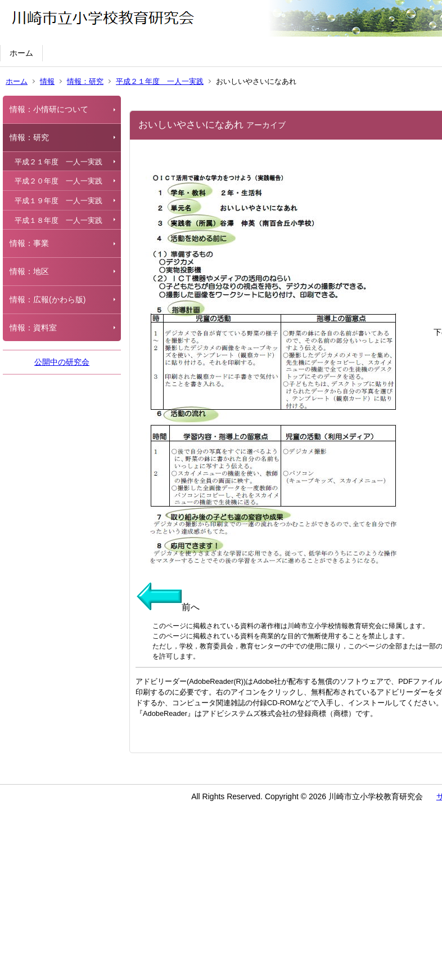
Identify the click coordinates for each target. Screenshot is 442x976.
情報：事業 (29, 243)
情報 (47, 81)
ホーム (21, 52)
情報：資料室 (33, 327)
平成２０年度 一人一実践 (58, 181)
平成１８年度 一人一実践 (58, 220)
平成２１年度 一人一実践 (160, 81)
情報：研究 (85, 81)
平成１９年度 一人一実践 (58, 200)
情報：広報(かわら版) (47, 299)
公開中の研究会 (61, 361)
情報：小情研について (49, 109)
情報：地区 (29, 271)
